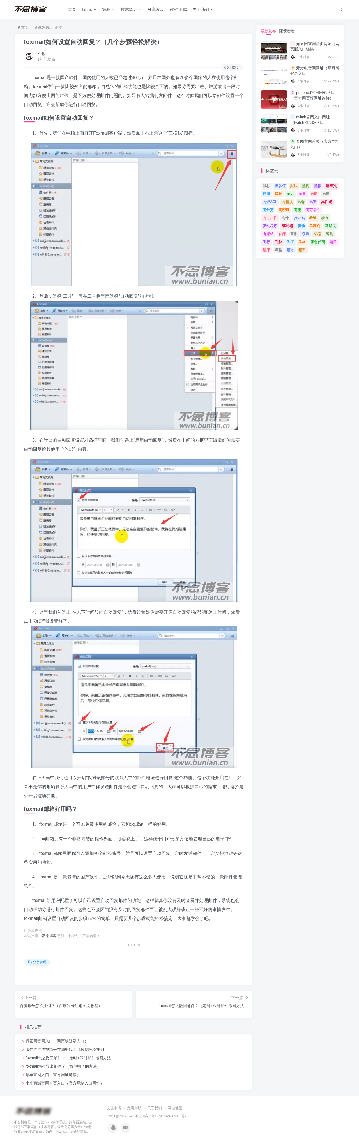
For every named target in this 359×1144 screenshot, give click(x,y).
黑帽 (317, 186)
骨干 (285, 218)
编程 (108, 9)
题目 (333, 242)
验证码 (299, 218)
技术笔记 (131, 9)
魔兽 (302, 194)
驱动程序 (270, 226)
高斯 (313, 202)
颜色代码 (317, 242)
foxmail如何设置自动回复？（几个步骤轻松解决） (93, 41)
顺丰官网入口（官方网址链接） (53, 1074)
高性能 (326, 202)
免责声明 (134, 1108)
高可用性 (270, 218)
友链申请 (114, 1108)
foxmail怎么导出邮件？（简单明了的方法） (63, 1066)
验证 (313, 218)
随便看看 (287, 31)
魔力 (290, 194)
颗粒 (278, 250)
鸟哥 (278, 194)
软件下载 (178, 9)
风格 (302, 242)
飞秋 (278, 242)
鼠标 (266, 186)
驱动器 (287, 226)
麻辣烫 (331, 186)
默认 (294, 186)
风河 (290, 242)
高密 (297, 210)
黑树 (305, 186)
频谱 (290, 250)
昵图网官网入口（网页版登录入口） (57, 1041)
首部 (294, 234)
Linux (89, 9)
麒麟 (266, 194)
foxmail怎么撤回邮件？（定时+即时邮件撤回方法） (70, 1058)
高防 (314, 194)
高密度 (284, 210)
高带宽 (268, 210)
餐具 (329, 234)
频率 (302, 250)
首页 (72, 9)
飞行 (266, 242)
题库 (266, 250)
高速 (326, 194)
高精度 (287, 202)
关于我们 (203, 9)
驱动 (301, 226)
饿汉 (305, 234)
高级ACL (270, 202)
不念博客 (49, 936)
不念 (41, 53)
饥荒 (317, 234)
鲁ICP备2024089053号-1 (169, 1116)
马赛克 (314, 226)
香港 (282, 234)
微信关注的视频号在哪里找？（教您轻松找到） (67, 1049)
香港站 (268, 234)
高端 (301, 202)
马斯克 (330, 226)
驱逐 (325, 218)
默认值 (280, 186)
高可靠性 (313, 210)
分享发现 (156, 9)
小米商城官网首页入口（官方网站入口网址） (65, 1083)
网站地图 (175, 1108)
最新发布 (268, 31)
